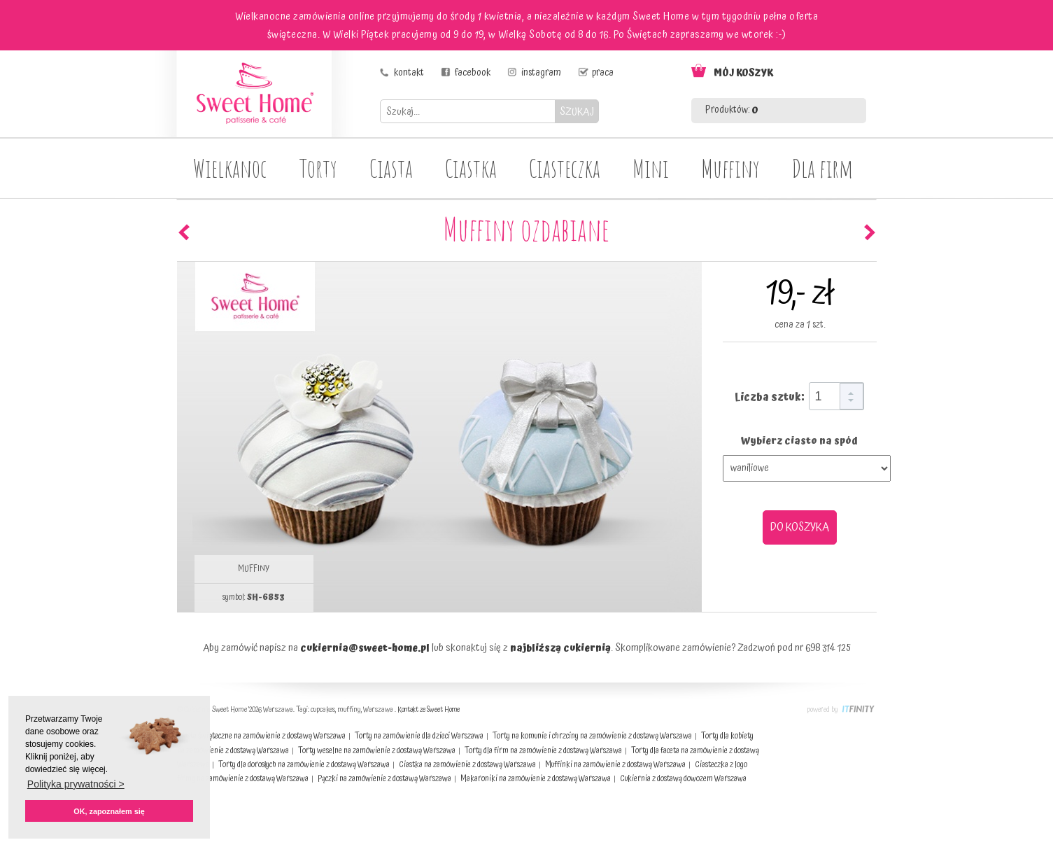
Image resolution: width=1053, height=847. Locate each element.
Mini (650, 168)
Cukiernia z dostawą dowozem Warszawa (683, 778)
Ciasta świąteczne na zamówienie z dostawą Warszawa (261, 736)
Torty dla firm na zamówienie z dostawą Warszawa (543, 750)
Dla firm (822, 168)
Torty (318, 168)
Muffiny (730, 168)
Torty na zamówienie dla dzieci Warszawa (419, 736)
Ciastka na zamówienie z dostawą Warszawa (467, 764)
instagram (541, 72)
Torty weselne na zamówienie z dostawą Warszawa (376, 750)
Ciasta (391, 168)
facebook (472, 72)
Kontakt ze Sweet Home (428, 709)
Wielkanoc (230, 168)
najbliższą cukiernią (560, 648)
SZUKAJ (577, 111)
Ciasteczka (564, 168)
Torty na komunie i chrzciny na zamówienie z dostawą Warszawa (592, 736)
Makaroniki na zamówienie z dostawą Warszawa (535, 778)
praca (603, 72)
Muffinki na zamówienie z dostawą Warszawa (615, 764)
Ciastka (471, 168)
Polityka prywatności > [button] (76, 784)
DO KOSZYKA (799, 527)
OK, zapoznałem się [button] (108, 811)
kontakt (409, 72)
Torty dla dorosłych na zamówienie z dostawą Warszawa (304, 764)
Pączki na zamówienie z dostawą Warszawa (384, 778)
